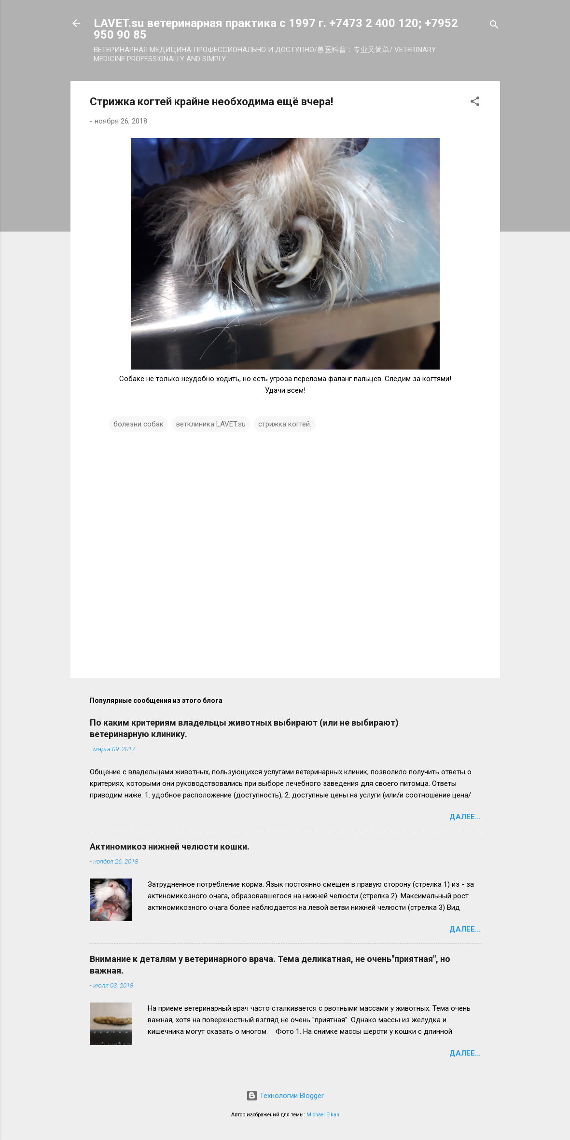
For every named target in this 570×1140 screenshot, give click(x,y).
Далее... (465, 816)
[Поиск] (494, 26)
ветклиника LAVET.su (211, 424)
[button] (475, 103)
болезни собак (138, 424)
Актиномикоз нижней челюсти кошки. (170, 846)
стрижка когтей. (284, 424)
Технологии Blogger (285, 1095)
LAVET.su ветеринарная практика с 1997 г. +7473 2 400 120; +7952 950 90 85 (276, 28)
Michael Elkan (322, 1115)
